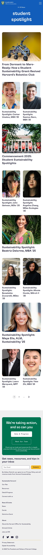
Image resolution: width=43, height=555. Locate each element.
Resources (5, 488)
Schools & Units (7, 528)
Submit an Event (7, 514)
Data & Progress (21, 434)
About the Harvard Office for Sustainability (16, 524)
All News (22, 7)
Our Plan (5, 484)
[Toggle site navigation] (40, 3)
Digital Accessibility (8, 545)
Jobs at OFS (6, 532)
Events (4, 510)
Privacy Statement (8, 542)
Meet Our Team (21, 441)
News (4, 506)
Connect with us (7, 496)
